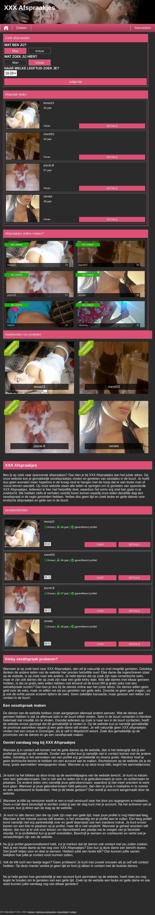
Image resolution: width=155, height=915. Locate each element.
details (112, 125)
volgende (75, 81)
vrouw (39, 51)
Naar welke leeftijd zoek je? (31, 68)
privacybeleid (62, 912)
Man (15, 51)
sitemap (31, 912)
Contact (73, 912)
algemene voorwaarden (46, 912)
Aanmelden (143, 28)
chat (100, 544)
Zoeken (21, 28)
